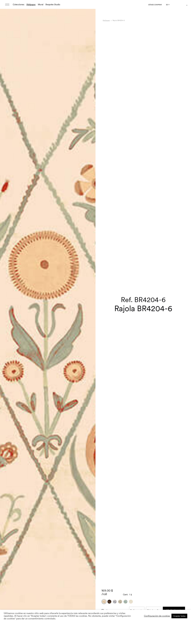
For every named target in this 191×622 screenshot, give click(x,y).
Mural (40, 4)
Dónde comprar (155, 5)
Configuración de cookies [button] (157, 616)
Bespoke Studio (53, 4)
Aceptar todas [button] (179, 616)
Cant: (125, 568)
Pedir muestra (136, 584)
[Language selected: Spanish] (167, 5)
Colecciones (18, 4)
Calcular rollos (153, 584)
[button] (89, 318)
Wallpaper (31, 4)
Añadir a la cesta (174, 584)
